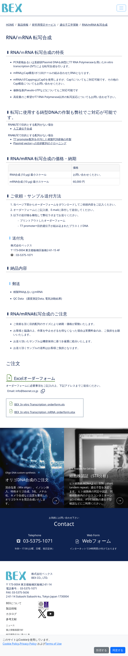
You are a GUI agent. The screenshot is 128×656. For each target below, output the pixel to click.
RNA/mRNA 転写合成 (95, 25)
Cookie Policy (11, 643)
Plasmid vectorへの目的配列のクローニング (39, 143)
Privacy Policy (28, 643)
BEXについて (14, 603)
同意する (117, 650)
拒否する (101, 650)
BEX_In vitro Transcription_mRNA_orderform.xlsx (44, 412)
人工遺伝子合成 (22, 128)
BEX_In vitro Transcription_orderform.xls (39, 404)
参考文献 (11, 619)
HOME (10, 25)
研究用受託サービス (44, 25)
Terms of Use (53, 643)
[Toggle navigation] (121, 8)
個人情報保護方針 (14, 629)
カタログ (11, 614)
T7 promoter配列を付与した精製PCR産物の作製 (42, 139)
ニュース (10, 625)
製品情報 (23, 25)
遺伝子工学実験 (69, 25)
